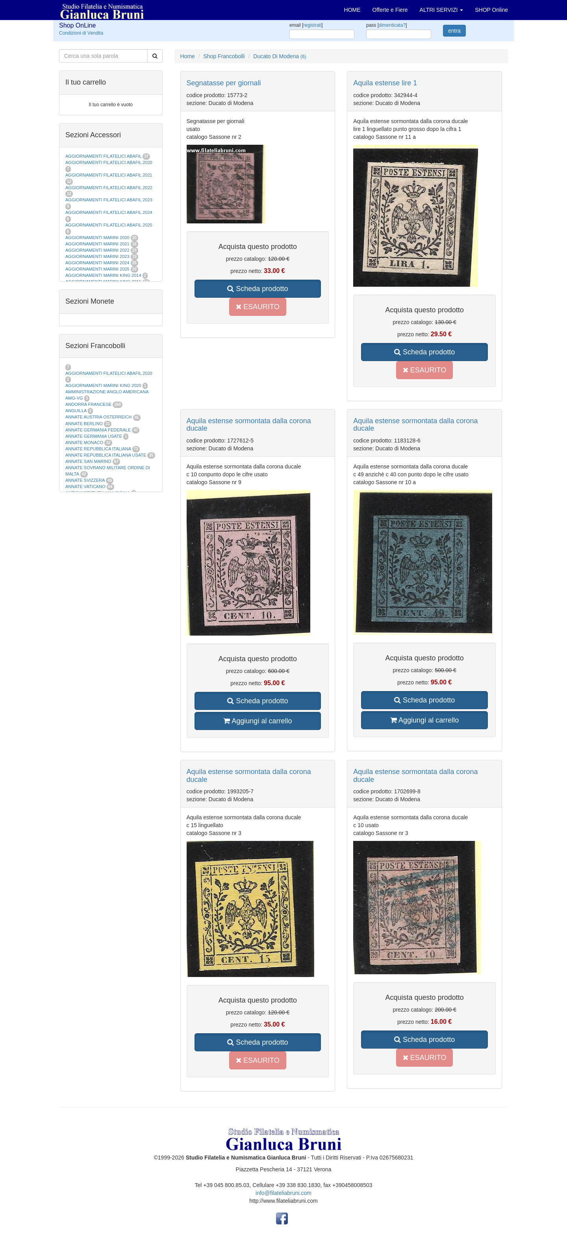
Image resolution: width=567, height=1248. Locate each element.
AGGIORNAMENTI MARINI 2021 (97, 243)
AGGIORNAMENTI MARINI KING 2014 (103, 275)
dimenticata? (392, 25)
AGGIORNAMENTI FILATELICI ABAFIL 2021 (108, 175)
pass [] (386, 25)
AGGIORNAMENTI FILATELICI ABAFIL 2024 (108, 212)
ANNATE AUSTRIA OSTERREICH (98, 417)
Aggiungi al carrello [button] (257, 721)
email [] (306, 25)
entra (454, 31)
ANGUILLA (76, 410)
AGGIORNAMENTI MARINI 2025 (97, 269)
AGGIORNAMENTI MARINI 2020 (97, 237)
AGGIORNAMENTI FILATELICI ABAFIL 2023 (108, 199)
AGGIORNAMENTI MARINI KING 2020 (103, 385)
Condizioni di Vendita (81, 33)
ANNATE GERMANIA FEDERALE (98, 430)
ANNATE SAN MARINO (88, 461)
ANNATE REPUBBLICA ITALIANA (98, 448)
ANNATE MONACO (84, 442)
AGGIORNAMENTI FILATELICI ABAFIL (104, 156)
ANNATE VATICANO (85, 486)
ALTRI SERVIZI (441, 10)
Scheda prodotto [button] (257, 289)
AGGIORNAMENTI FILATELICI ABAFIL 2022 (108, 187)
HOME (352, 10)
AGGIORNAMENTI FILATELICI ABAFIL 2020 (108, 162)
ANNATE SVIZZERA (85, 480)
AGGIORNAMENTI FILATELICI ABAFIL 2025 (108, 225)
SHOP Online (491, 10)
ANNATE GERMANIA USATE (93, 436)
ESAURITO (258, 307)
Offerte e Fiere (390, 10)
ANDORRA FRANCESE (88, 404)
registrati (312, 25)
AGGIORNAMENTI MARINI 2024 (97, 262)
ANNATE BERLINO (84, 423)
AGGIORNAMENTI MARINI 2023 (97, 256)
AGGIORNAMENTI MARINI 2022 (97, 250)
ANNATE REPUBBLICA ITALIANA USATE (106, 455)
